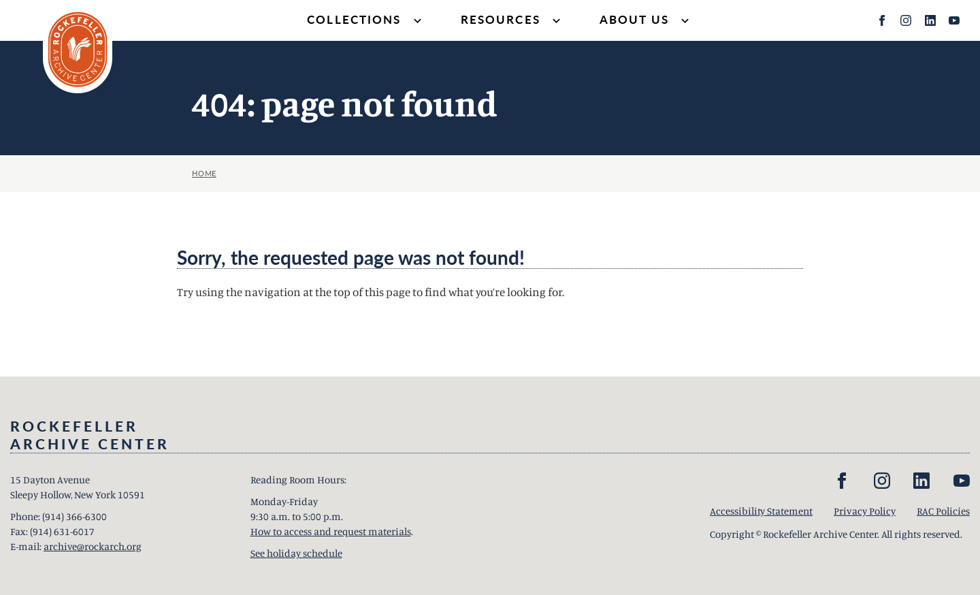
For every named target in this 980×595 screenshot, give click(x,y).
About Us (646, 21)
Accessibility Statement (761, 510)
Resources (512, 21)
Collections (366, 21)
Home (204, 173)
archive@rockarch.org (93, 546)
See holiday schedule (296, 553)
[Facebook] (882, 20)
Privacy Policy (865, 510)
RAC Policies (943, 510)
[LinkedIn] (930, 20)
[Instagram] (905, 20)
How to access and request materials (330, 531)
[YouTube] (954, 20)
